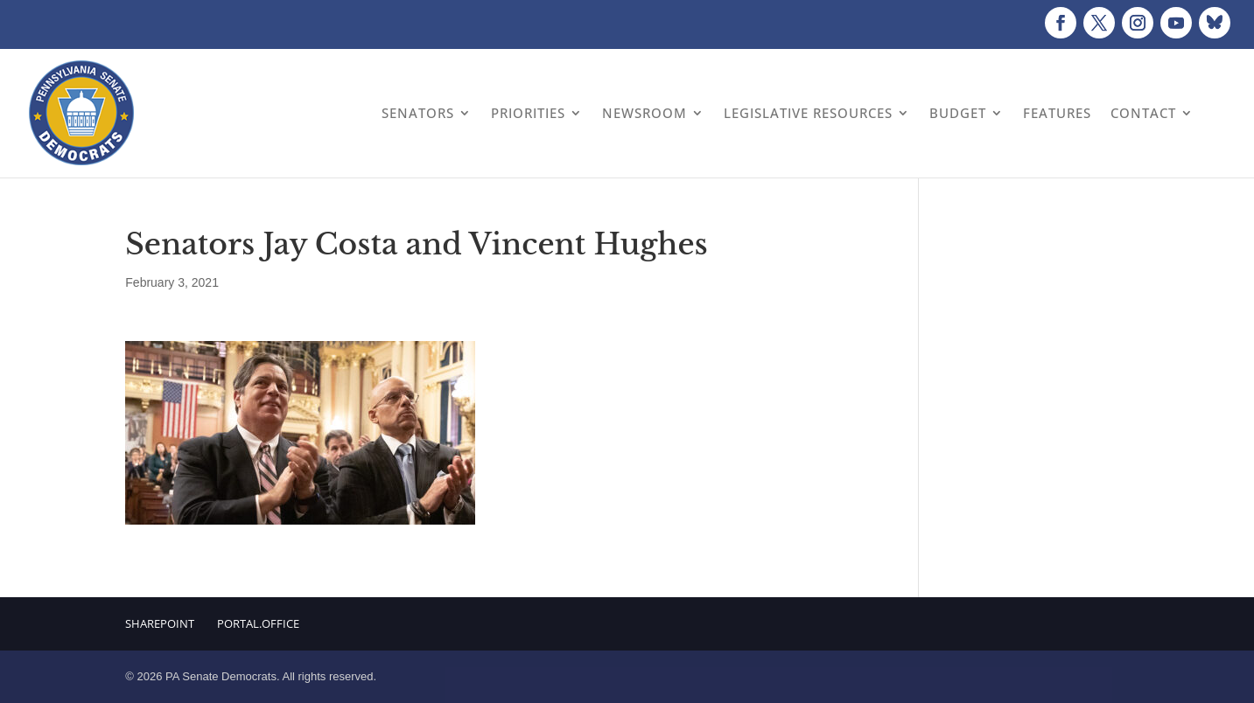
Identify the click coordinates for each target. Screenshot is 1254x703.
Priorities (528, 113)
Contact (1143, 113)
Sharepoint (159, 623)
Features (1057, 113)
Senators (418, 113)
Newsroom (644, 113)
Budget (957, 113)
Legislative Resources (808, 113)
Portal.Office (258, 623)
